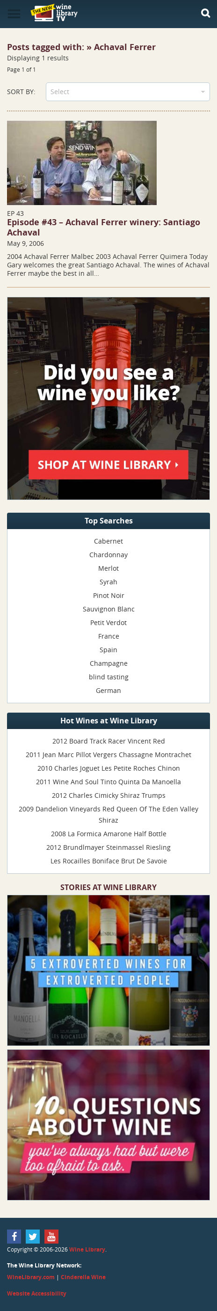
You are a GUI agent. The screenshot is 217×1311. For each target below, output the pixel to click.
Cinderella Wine (83, 1277)
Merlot (108, 568)
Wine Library (87, 1249)
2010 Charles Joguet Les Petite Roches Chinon (108, 768)
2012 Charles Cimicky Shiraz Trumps (109, 795)
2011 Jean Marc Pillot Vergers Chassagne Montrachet (108, 754)
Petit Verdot (108, 622)
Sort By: (21, 91)
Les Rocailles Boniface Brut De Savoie (109, 860)
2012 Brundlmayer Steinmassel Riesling (108, 847)
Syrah (108, 581)
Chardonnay (108, 554)
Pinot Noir (108, 595)
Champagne (109, 663)
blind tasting (109, 676)
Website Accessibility (36, 1293)
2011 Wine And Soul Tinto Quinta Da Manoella (108, 781)
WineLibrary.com (31, 1277)
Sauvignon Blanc (109, 608)
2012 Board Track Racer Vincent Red (108, 741)
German (108, 690)
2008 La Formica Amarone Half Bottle (108, 833)
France (108, 636)
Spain (108, 649)
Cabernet (108, 541)
